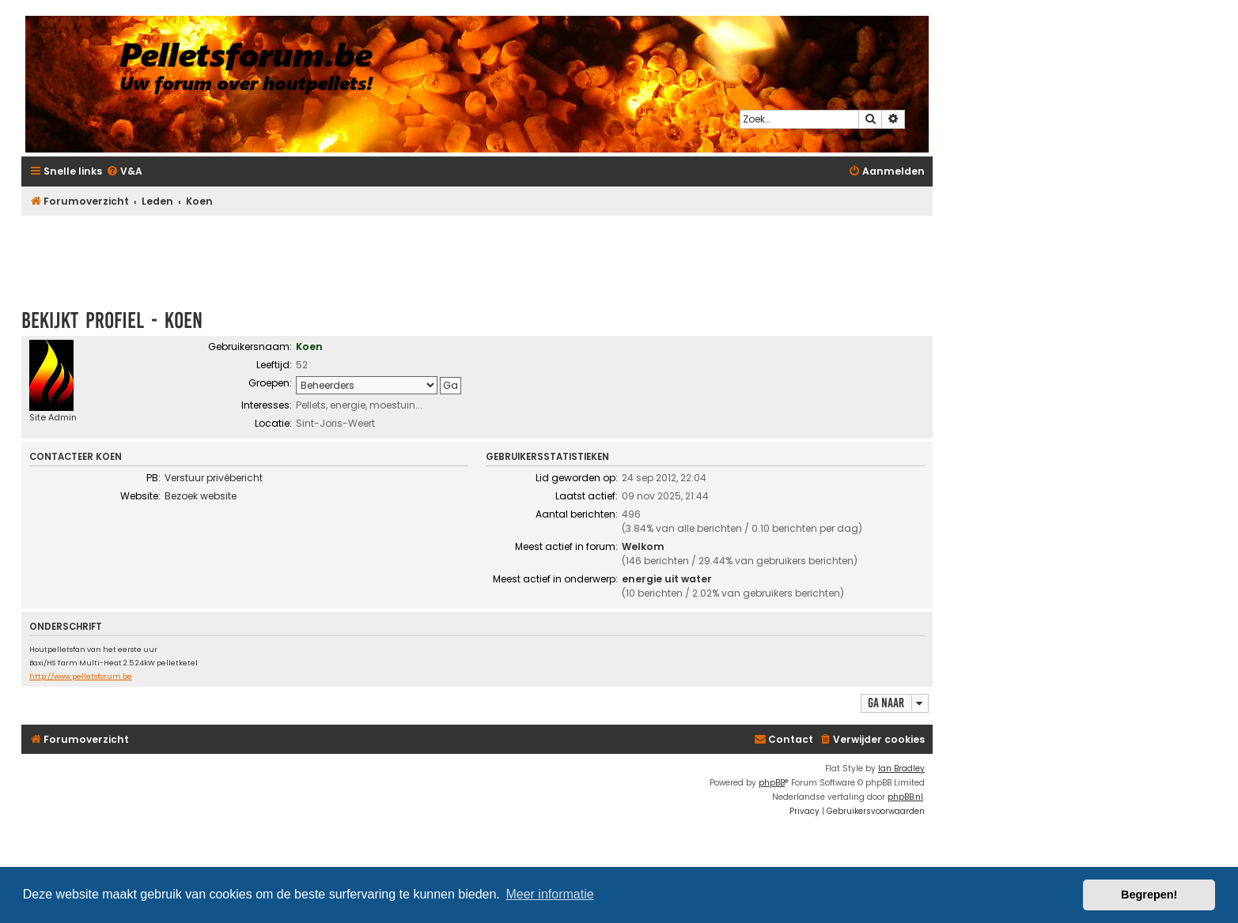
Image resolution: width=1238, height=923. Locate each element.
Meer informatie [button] (549, 894)
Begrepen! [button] (1149, 894)
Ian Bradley (901, 768)
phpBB (772, 783)
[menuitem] (124, 172)
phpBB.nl (905, 797)
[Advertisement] (477, 254)
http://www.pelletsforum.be (80, 676)
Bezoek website (201, 496)
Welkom (643, 546)
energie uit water (667, 579)
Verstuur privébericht (214, 477)
